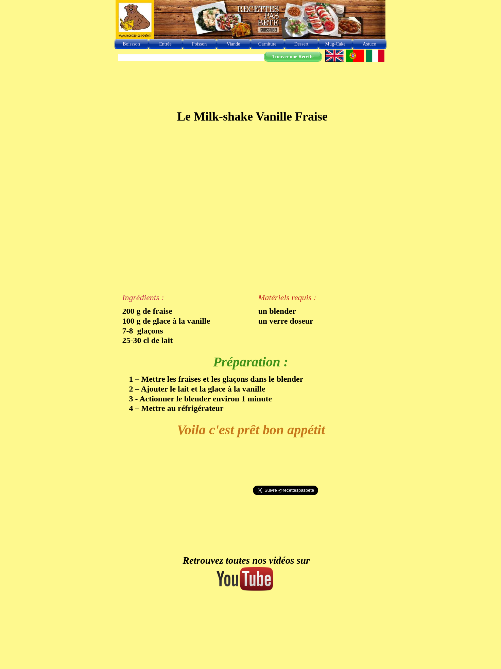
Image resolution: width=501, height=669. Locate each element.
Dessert (301, 44)
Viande (233, 44)
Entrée (165, 44)
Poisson (199, 44)
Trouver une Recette (292, 56)
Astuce (369, 44)
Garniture (267, 44)
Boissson (131, 44)
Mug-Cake (335, 44)
